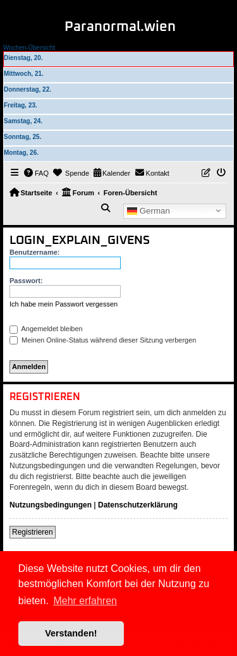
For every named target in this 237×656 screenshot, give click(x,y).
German (148, 210)
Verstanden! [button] (71, 633)
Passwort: (26, 280)
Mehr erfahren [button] (85, 600)
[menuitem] (36, 173)
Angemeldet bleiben (46, 328)
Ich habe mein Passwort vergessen (63, 304)
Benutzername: (34, 252)
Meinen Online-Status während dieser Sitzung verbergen (102, 340)
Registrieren (32, 532)
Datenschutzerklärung (138, 505)
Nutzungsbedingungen (50, 505)
